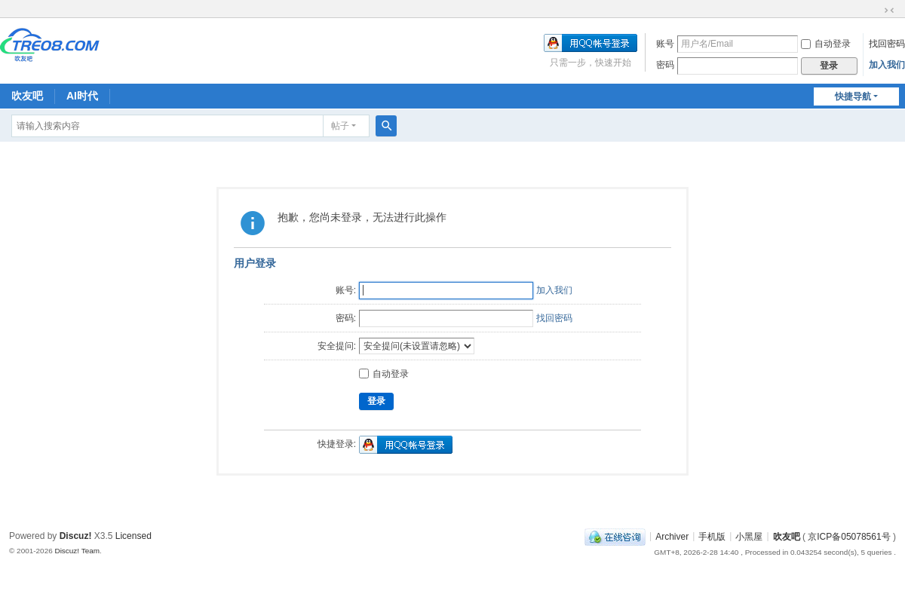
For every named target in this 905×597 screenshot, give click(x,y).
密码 (665, 65)
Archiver (672, 536)
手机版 (712, 536)
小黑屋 (748, 536)
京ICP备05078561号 (849, 536)
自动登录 (826, 43)
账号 (665, 43)
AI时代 (82, 96)
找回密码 (887, 43)
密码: (346, 318)
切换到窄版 (889, 10)
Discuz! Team (77, 550)
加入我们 (887, 65)
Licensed (133, 536)
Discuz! (76, 536)
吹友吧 (27, 96)
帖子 (340, 126)
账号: (346, 290)
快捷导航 (853, 96)
